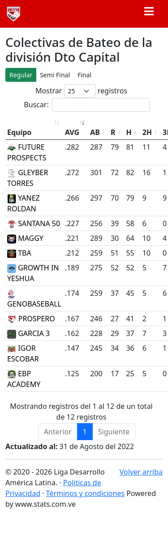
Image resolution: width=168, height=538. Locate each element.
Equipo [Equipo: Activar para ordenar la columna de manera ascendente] (19, 132)
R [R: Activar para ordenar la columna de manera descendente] (113, 132)
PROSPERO (31, 319)
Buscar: (87, 105)
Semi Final (55, 75)
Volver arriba (141, 472)
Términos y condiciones (85, 493)
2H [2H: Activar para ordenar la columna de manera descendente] (147, 132)
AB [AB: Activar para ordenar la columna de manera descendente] (95, 132)
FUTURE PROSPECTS (26, 152)
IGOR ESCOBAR (23, 353)
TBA (19, 253)
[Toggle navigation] (149, 14)
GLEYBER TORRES (27, 178)
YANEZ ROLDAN (23, 203)
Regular (20, 75)
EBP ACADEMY (23, 379)
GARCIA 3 (28, 333)
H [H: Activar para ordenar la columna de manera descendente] (128, 132)
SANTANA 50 (33, 223)
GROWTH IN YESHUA (33, 273)
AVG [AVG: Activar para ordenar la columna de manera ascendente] (72, 132)
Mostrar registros (81, 91)
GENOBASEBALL (34, 299)
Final (84, 75)
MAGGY (25, 238)
